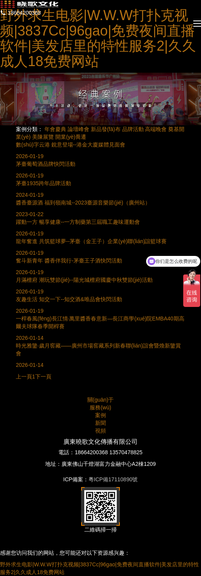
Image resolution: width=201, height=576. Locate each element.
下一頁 (43, 376)
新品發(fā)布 (106, 129)
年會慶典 (55, 129)
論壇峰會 (78, 129)
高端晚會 (156, 129)
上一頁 (24, 376)
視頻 (100, 431)
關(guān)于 (100, 400)
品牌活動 (133, 129)
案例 (100, 415)
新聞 (100, 423)
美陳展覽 (43, 137)
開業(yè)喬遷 (70, 137)
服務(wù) (100, 407)
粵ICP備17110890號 (113, 479)
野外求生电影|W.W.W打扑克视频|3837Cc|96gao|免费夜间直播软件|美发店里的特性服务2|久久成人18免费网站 (98, 38)
